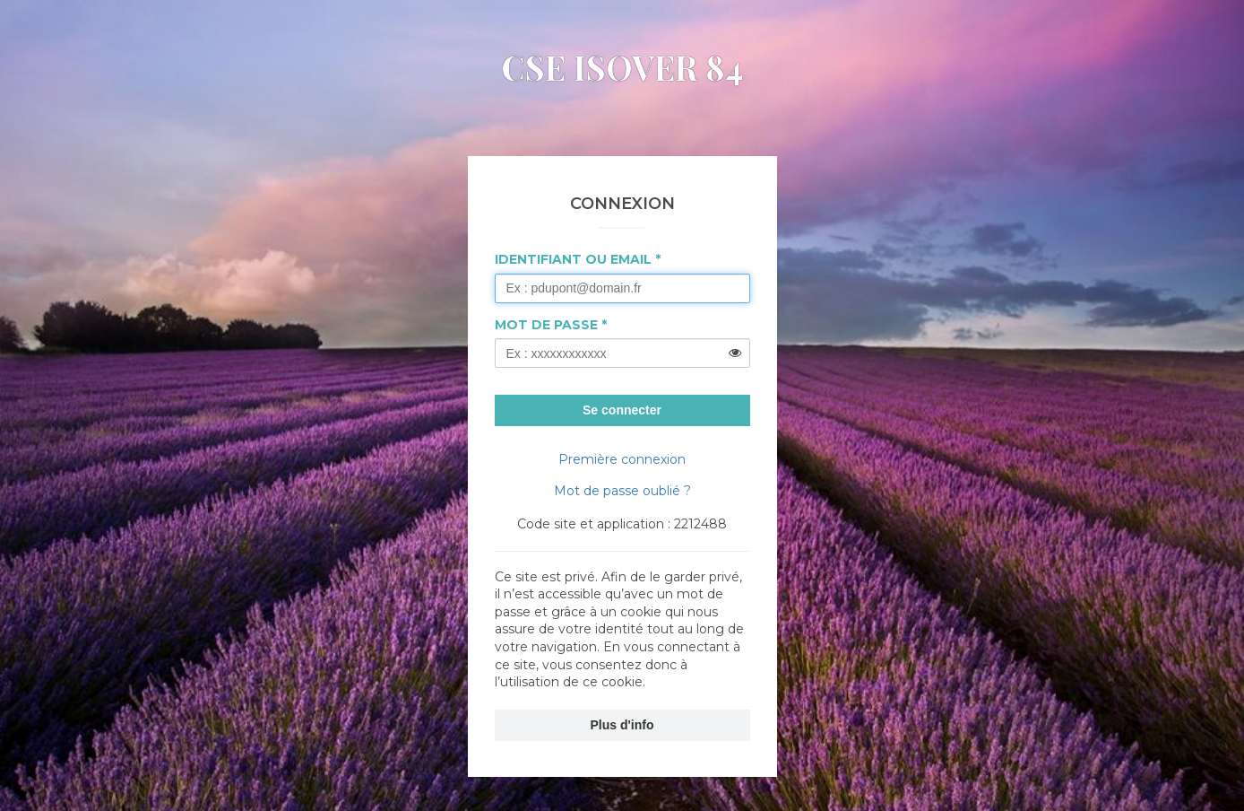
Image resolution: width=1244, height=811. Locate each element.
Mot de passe (546, 325)
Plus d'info (622, 725)
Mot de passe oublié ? (622, 491)
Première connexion (622, 459)
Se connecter (622, 410)
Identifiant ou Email (573, 259)
